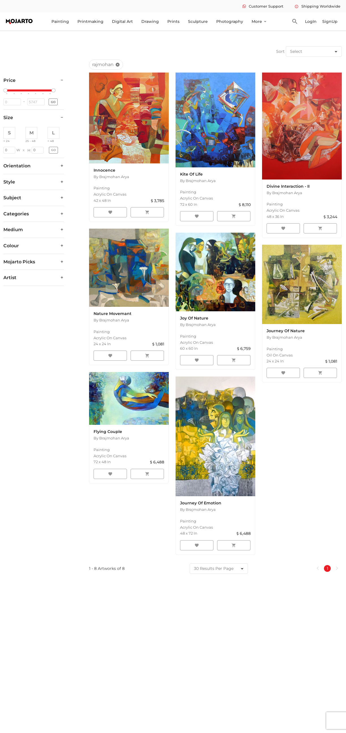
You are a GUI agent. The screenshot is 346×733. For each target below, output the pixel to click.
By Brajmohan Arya (111, 176)
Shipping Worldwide (317, 6)
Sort (280, 51)
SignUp (330, 21)
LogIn (311, 21)
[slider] (6, 90)
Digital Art (122, 21)
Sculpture (198, 21)
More (259, 21)
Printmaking (90, 21)
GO (53, 102)
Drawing (150, 21)
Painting (60, 21)
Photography (229, 21)
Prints (173, 21)
